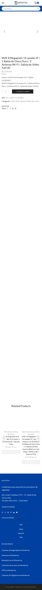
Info (21, 525)
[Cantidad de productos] (6, 91)
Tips (21, 537)
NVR (13, 101)
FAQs (21, 529)
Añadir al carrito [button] (11, 452)
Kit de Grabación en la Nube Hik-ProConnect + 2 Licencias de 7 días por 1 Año (11, 440)
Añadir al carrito (23, 91)
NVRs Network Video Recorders (27, 101)
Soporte (21, 533)
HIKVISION (5, 106)
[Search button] (38, 9)
